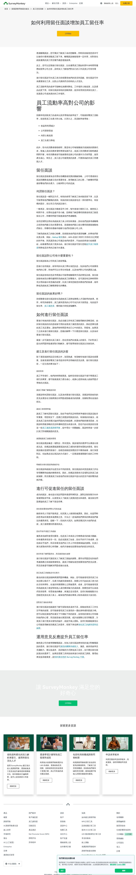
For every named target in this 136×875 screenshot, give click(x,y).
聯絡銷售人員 (108, 3)
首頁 (6, 9)
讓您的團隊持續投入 (69, 646)
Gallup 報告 (57, 237)
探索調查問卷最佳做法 (20, 9)
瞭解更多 (13, 786)
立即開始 (68, 34)
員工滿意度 (49, 306)
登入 (116, 3)
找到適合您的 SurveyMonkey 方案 (69, 657)
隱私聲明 (113, 864)
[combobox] (13, 863)
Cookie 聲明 (121, 864)
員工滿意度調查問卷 (51, 427)
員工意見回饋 (38, 9)
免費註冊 (126, 3)
